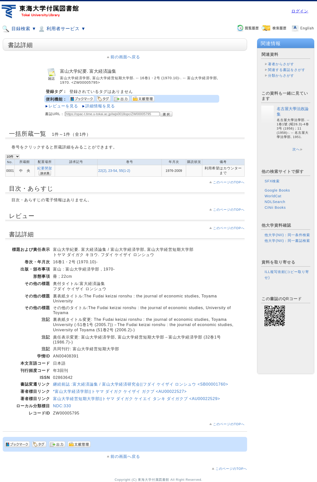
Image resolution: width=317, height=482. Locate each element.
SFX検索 (272, 181)
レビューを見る (63, 106)
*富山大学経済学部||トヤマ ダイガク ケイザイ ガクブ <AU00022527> (120, 391)
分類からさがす (281, 75)
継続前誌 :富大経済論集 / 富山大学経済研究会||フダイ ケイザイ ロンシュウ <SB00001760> (140, 384)
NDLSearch (274, 202)
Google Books (277, 190)
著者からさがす (281, 64)
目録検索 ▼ (19, 29)
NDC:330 (62, 406)
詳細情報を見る (100, 106)
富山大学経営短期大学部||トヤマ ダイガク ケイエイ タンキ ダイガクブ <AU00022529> (136, 399)
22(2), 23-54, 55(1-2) (114, 171)
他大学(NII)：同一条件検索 (287, 235)
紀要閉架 (44, 168)
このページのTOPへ (229, 182)
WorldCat (272, 196)
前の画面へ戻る (125, 57)
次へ (296, 149)
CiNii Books (275, 207)
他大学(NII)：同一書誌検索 (287, 241)
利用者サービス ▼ (62, 29)
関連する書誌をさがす (286, 70)
